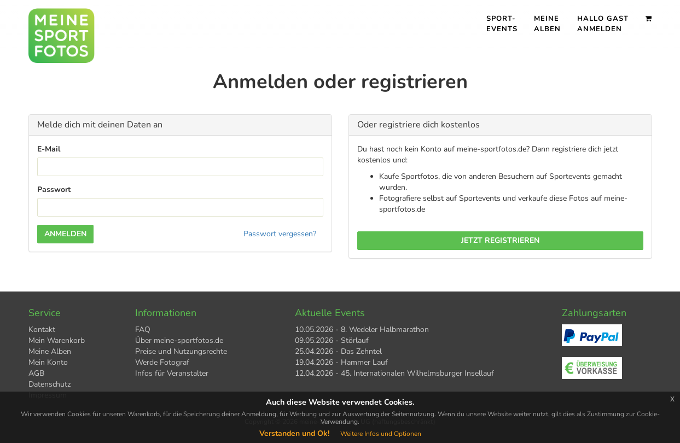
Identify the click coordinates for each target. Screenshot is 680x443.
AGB (36, 373)
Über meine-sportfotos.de (179, 340)
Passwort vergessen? (279, 234)
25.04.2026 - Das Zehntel (338, 351)
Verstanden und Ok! (294, 433)
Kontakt (41, 329)
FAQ (142, 329)
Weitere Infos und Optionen (380, 433)
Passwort (54, 189)
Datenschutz (49, 384)
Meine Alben (547, 24)
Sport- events (502, 24)
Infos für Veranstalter (171, 373)
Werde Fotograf (162, 362)
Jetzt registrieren (500, 240)
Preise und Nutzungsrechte (181, 351)
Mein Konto (48, 362)
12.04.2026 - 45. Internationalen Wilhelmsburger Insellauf (394, 373)
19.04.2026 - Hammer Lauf (341, 362)
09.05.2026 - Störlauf (332, 340)
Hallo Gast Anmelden (603, 24)
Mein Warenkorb (56, 340)
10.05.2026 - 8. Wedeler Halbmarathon (362, 329)
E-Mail (48, 149)
